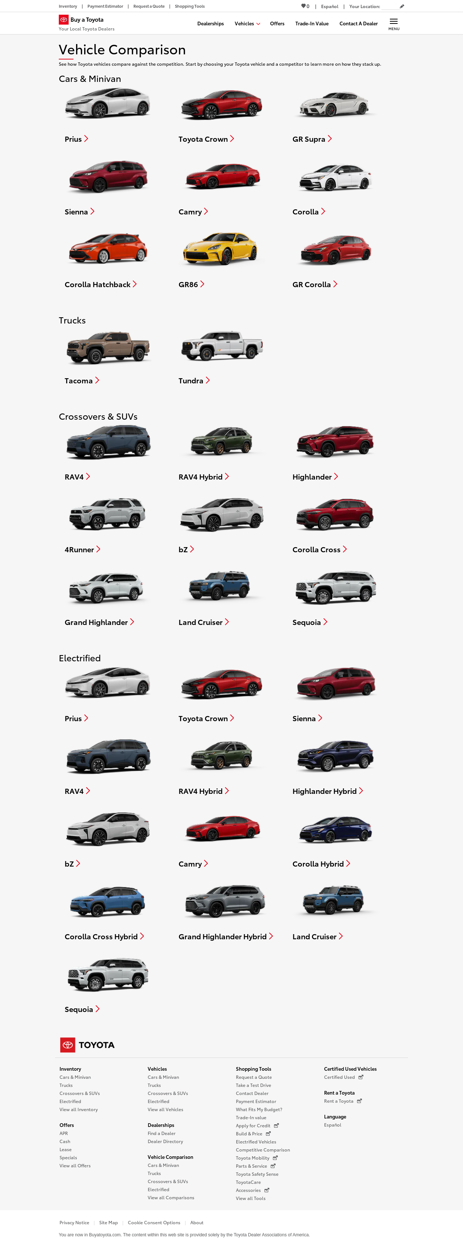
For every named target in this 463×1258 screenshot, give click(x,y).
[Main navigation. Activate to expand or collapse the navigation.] (393, 23)
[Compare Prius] (108, 113)
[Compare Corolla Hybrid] (335, 838)
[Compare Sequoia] (335, 596)
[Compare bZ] (222, 523)
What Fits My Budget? (259, 1109)
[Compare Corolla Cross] (335, 523)
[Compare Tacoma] (108, 355)
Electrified (70, 1101)
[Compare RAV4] (108, 451)
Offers (67, 1124)
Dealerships (161, 1124)
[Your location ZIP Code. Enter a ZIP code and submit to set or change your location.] (390, 6)
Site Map (108, 1222)
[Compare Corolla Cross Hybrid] (108, 910)
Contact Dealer (252, 1093)
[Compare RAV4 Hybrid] (222, 451)
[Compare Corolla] (335, 186)
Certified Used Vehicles (350, 1068)
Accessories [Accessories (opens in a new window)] (252, 1190)
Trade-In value (251, 1117)
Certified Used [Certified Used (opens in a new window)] (343, 1077)
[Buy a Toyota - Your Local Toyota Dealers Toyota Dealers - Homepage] (87, 24)
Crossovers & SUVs (80, 1093)
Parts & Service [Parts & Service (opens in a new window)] (256, 1166)
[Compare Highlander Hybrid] (335, 765)
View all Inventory (79, 1109)
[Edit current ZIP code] (402, 6)
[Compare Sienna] (108, 186)
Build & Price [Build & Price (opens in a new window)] (253, 1133)
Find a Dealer (162, 1133)
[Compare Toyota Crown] (222, 113)
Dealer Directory (165, 1141)
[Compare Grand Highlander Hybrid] (225, 910)
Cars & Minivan (75, 1077)
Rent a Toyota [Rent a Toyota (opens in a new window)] (343, 1101)
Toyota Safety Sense (257, 1174)
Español (332, 1124)
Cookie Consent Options (154, 1222)
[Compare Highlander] (335, 451)
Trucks (66, 1085)
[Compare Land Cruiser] (222, 596)
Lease (66, 1149)
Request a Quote (254, 1077)
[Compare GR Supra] (335, 113)
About (197, 1222)
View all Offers (75, 1165)
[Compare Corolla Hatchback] (108, 258)
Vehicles (157, 1068)
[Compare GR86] (222, 258)
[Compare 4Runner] (108, 523)
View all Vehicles (165, 1109)
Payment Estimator (256, 1101)
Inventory (70, 1068)
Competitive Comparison (263, 1149)
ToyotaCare (248, 1182)
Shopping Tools (253, 1068)
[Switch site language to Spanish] (330, 6)
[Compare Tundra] (222, 355)
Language (335, 1116)
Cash (65, 1141)
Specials (68, 1157)
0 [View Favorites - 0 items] (305, 6)
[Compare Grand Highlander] (108, 596)
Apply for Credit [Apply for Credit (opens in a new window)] (257, 1125)
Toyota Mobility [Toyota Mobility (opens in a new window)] (257, 1158)
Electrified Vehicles (256, 1141)
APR (64, 1133)
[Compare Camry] (222, 186)
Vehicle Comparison (170, 1156)
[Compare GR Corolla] (335, 258)
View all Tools (251, 1198)
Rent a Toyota (339, 1092)
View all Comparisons (171, 1197)
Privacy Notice (74, 1222)
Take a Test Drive (253, 1085)
